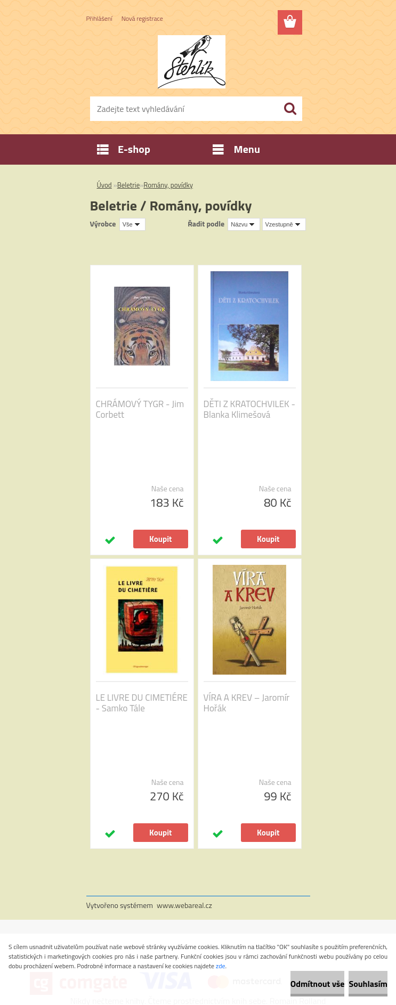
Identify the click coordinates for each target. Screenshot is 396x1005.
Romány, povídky (168, 185)
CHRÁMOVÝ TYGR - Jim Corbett (140, 409)
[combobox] (244, 224)
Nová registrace (142, 18)
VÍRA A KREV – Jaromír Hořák (247, 703)
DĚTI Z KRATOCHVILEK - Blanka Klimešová (249, 409)
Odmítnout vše (317, 983)
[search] (290, 108)
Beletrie (128, 185)
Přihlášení (99, 18)
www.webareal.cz (184, 905)
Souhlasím (368, 983)
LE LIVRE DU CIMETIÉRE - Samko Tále (142, 703)
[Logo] (191, 61)
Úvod (104, 185)
